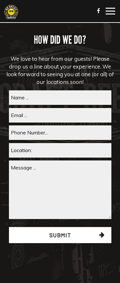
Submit (60, 235)
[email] (60, 115)
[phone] (60, 132)
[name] (60, 97)
